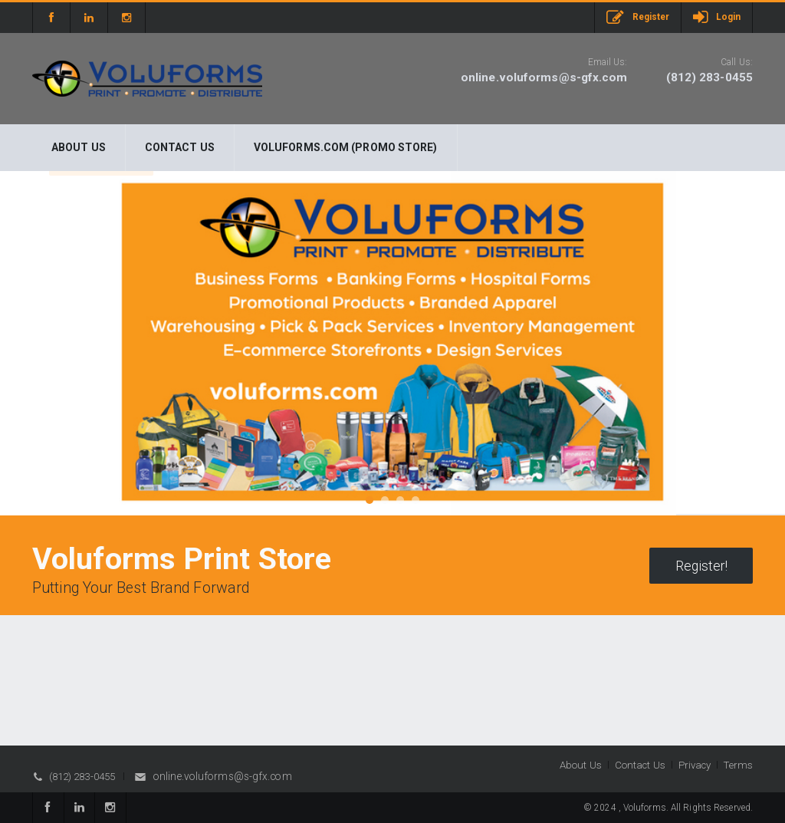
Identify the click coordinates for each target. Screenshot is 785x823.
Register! (701, 566)
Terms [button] (738, 765)
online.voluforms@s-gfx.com (544, 77)
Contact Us (180, 147)
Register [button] (637, 18)
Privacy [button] (694, 765)
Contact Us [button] (640, 765)
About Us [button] (581, 765)
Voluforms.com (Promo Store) (346, 147)
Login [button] (717, 17)
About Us (78, 147)
